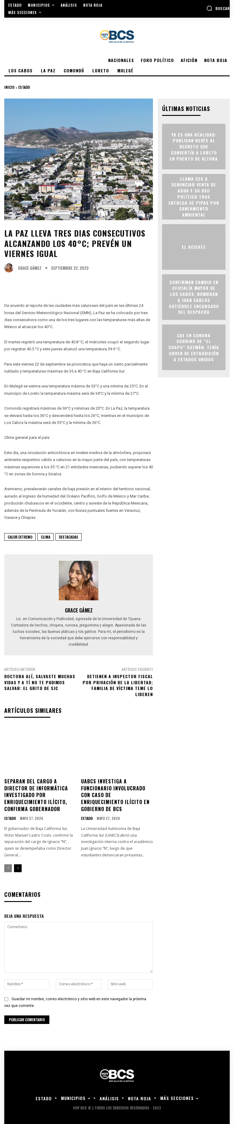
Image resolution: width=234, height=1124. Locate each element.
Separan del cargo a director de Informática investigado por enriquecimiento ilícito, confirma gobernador (36, 794)
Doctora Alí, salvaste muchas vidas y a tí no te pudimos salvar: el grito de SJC (39, 682)
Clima (45, 536)
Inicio (9, 87)
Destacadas (68, 536)
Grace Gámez (29, 268)
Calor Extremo (20, 536)
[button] (218, 8)
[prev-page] (8, 868)
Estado (24, 87)
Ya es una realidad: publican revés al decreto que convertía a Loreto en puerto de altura (194, 146)
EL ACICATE (194, 246)
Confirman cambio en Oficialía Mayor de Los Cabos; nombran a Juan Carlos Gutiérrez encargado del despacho (194, 297)
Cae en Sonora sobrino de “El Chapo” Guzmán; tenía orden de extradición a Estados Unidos (194, 347)
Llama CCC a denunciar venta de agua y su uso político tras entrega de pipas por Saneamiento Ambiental (193, 196)
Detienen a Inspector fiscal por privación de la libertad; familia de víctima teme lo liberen (118, 685)
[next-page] (18, 868)
